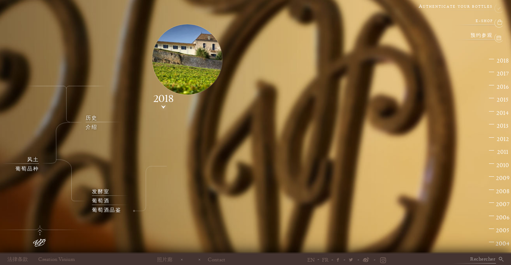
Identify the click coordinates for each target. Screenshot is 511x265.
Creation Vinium (56, 259)
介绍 (91, 127)
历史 (91, 118)
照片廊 (164, 259)
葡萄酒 (101, 201)
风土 (33, 159)
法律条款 (17, 259)
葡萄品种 (27, 169)
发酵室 (101, 191)
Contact (216, 259)
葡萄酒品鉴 (106, 210)
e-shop (484, 21)
